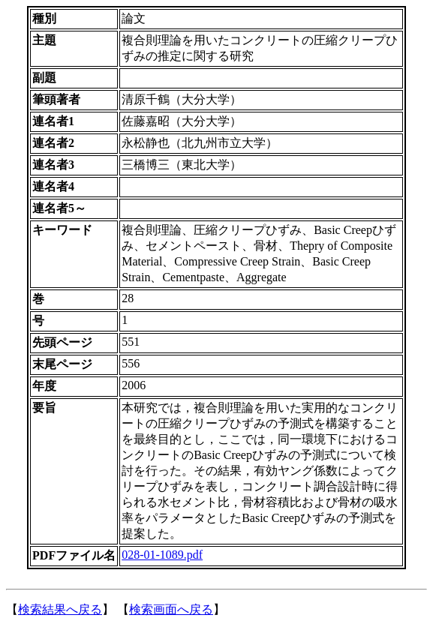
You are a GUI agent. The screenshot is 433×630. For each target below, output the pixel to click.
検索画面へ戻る (171, 609)
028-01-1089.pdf (162, 554)
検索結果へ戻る (60, 609)
